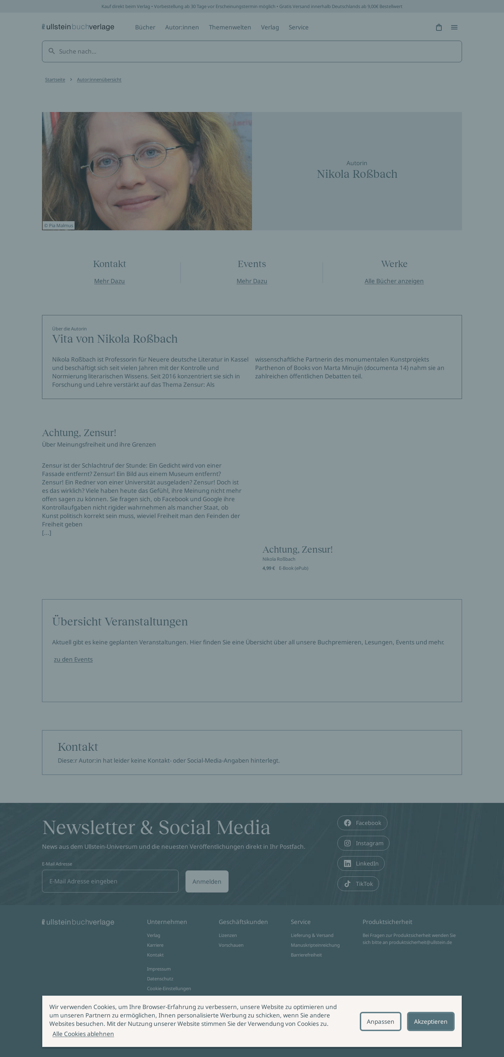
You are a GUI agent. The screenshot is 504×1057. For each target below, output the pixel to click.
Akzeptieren (431, 1021)
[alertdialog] (252, 1021)
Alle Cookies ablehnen (83, 1034)
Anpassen (380, 1021)
